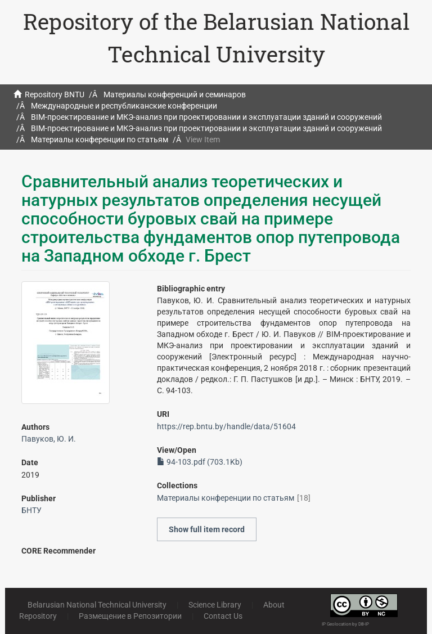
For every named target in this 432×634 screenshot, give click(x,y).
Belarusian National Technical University (97, 604)
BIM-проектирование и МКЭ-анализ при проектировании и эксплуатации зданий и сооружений (206, 117)
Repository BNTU (54, 94)
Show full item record (207, 529)
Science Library (214, 604)
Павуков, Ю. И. (48, 438)
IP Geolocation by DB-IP (345, 624)
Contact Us (223, 615)
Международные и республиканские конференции (124, 105)
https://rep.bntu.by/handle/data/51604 (226, 426)
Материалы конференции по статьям (99, 139)
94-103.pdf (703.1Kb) (199, 461)
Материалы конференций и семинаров (175, 94)
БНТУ (31, 510)
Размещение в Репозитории (130, 615)
